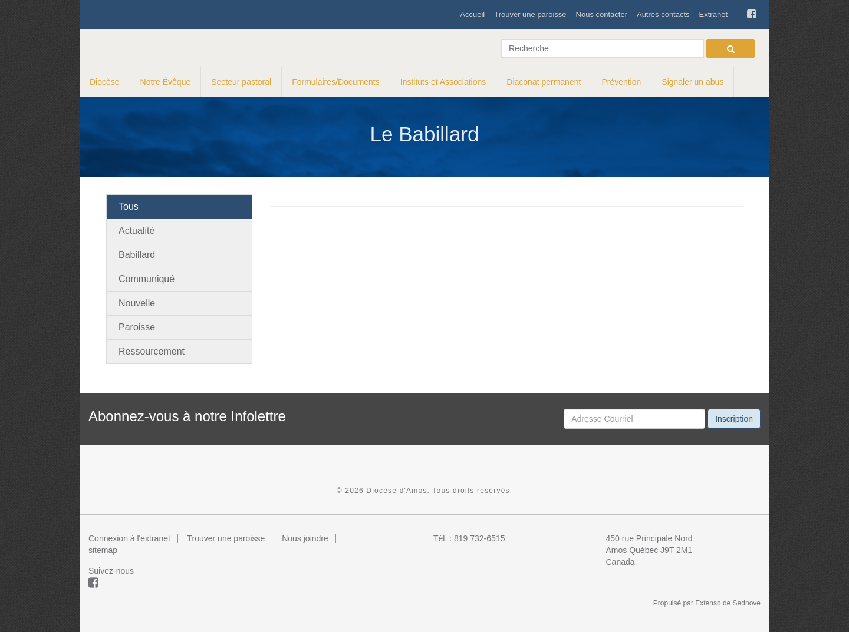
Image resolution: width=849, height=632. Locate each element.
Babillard (137, 255)
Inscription (734, 418)
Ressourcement (152, 351)
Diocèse (105, 82)
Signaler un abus (692, 82)
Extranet (713, 14)
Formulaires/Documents (336, 82)
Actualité (136, 231)
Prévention (621, 82)
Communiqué (147, 279)
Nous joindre (305, 538)
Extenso (707, 603)
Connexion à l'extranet (129, 538)
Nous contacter (601, 14)
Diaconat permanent (543, 82)
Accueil (472, 14)
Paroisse (137, 327)
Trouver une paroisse (530, 14)
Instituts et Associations (443, 82)
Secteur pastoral (241, 82)
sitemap (102, 550)
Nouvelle (137, 303)
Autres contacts (663, 14)
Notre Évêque (165, 82)
